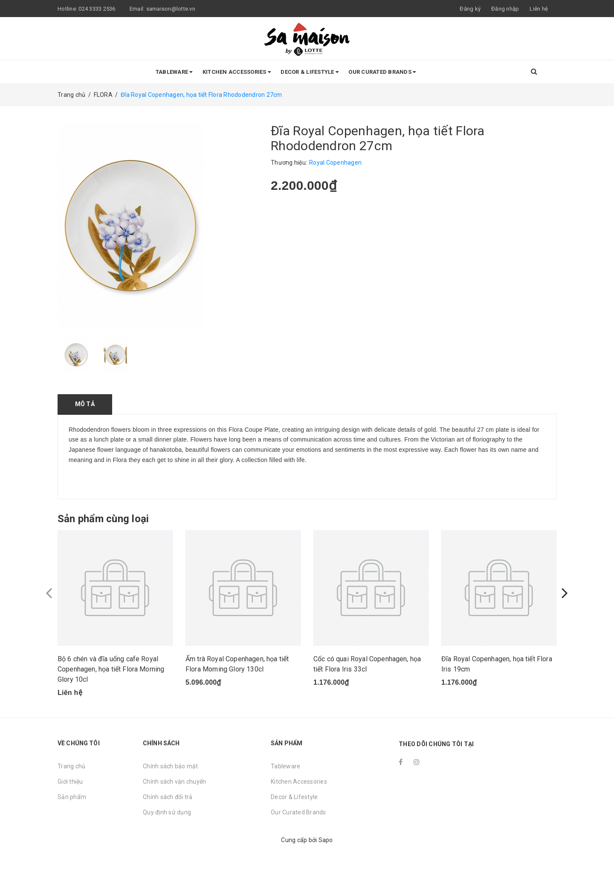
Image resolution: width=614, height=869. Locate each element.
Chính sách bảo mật (170, 766)
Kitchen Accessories (237, 72)
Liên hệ (539, 9)
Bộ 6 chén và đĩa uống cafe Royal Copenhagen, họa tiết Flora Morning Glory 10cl (111, 669)
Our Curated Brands (382, 72)
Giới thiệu (70, 781)
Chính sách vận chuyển (174, 781)
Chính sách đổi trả (168, 796)
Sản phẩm (72, 796)
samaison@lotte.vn (170, 9)
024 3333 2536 (97, 9)
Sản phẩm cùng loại (103, 519)
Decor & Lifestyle (310, 72)
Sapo (326, 840)
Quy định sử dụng (167, 812)
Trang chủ (71, 766)
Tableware (174, 72)
